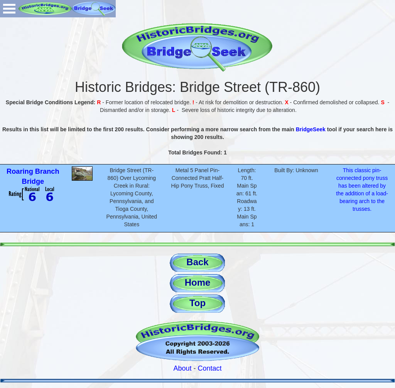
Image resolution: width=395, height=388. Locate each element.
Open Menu (9, 8)
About (182, 368)
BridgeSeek (311, 129)
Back (197, 262)
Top (197, 303)
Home (198, 282)
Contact (210, 368)
